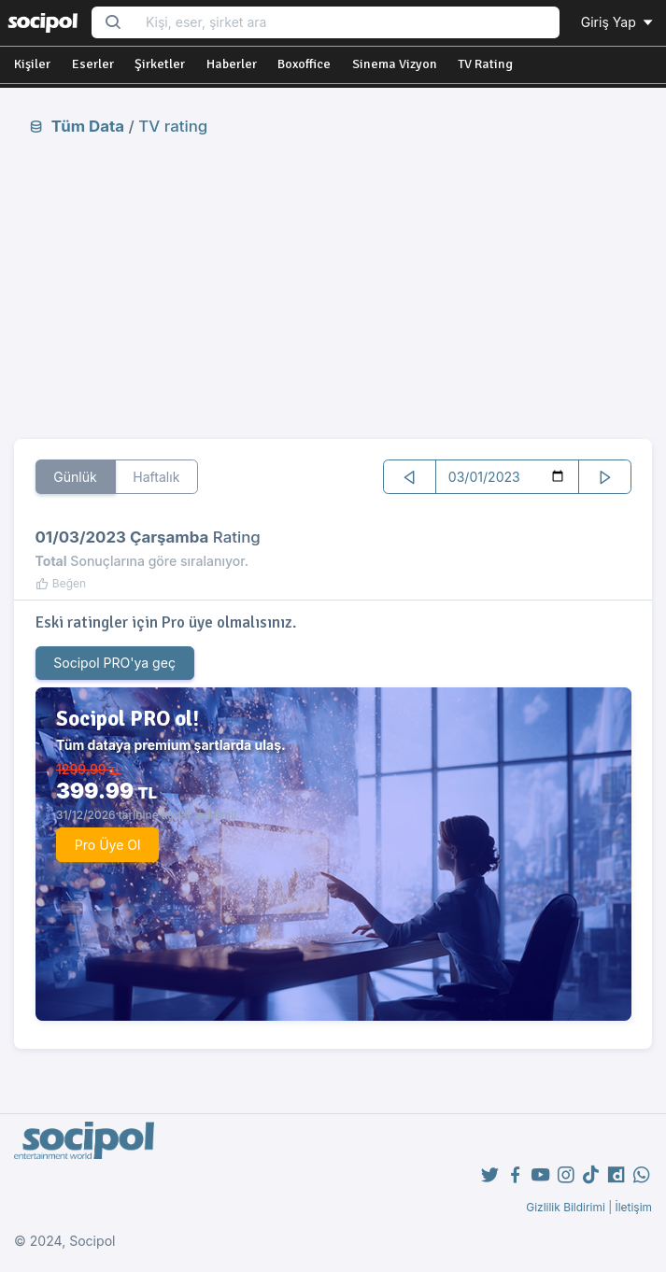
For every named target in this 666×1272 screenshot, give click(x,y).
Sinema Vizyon (394, 64)
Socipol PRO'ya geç (114, 663)
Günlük (75, 477)
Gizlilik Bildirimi (565, 1207)
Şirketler (160, 64)
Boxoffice (304, 64)
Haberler (231, 64)
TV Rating (485, 64)
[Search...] (347, 23)
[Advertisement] (333, 286)
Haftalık (156, 477)
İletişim (633, 1207)
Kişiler (32, 64)
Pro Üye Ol (108, 845)
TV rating (172, 126)
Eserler (93, 64)
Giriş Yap (618, 22)
